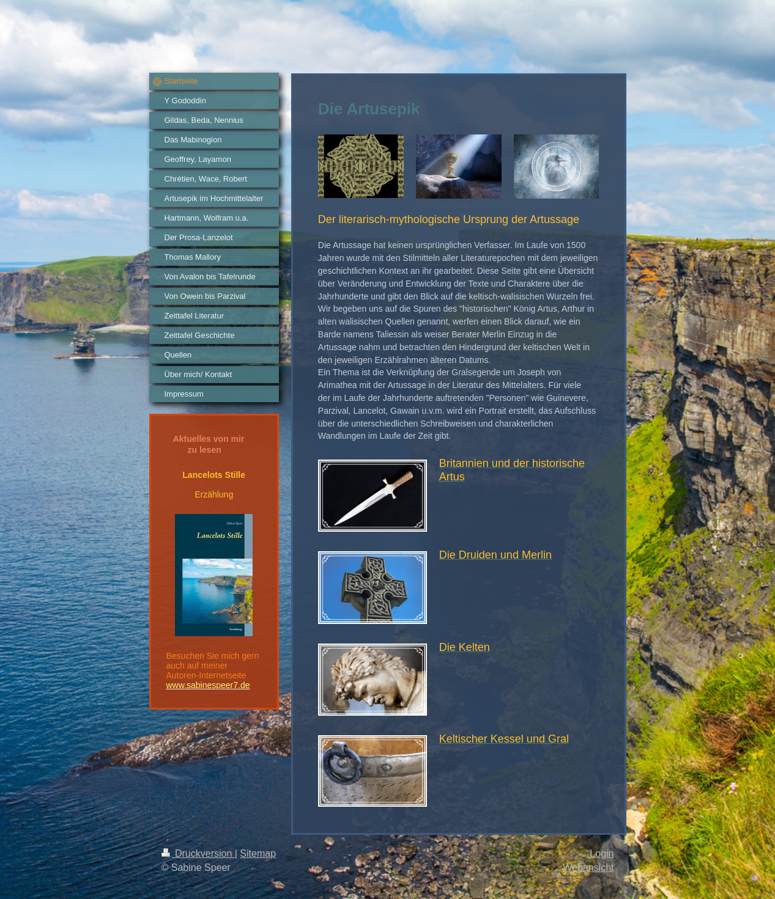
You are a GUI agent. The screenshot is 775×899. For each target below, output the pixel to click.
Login (602, 853)
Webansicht (588, 867)
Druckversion (198, 853)
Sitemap (258, 853)
